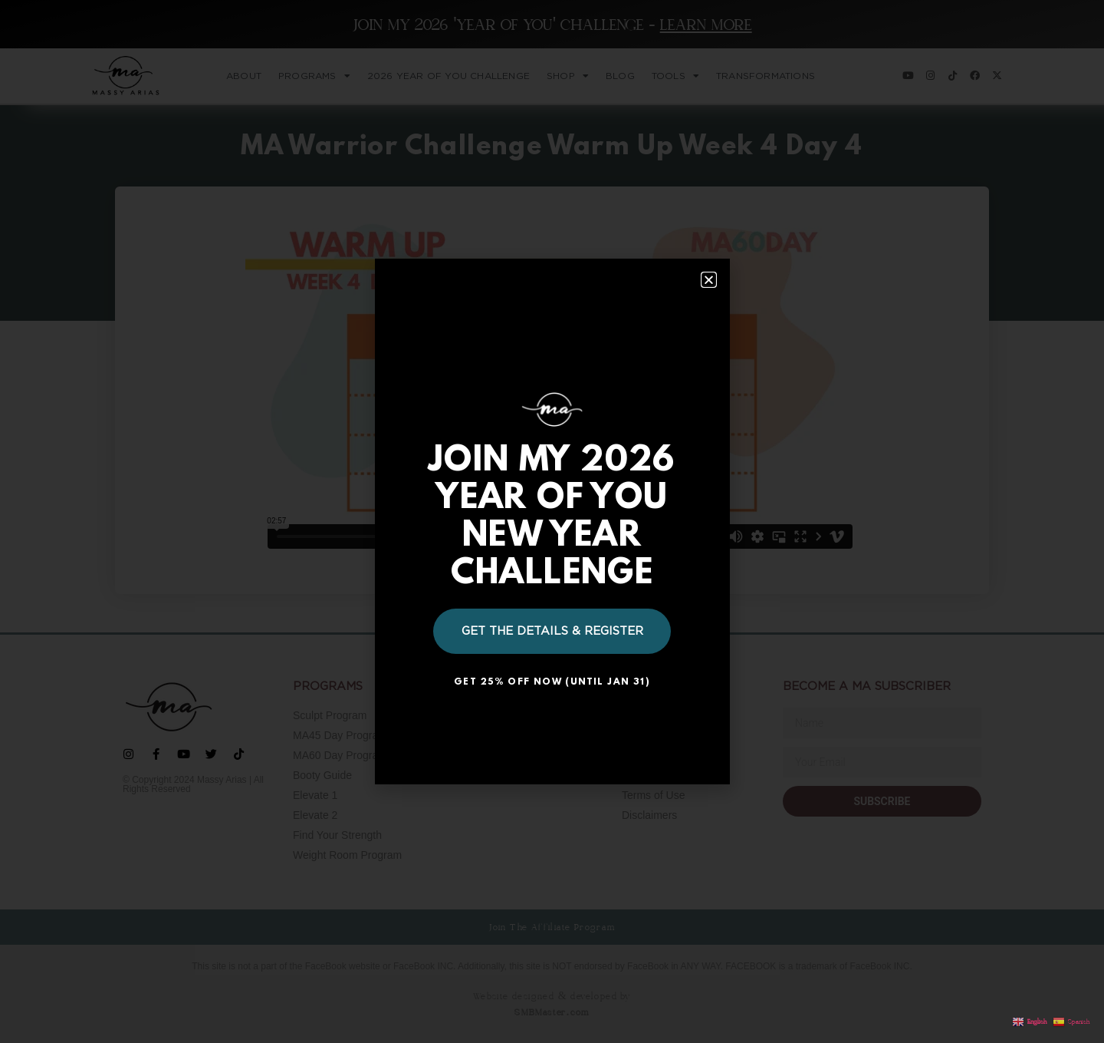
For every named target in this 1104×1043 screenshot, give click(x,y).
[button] (709, 280)
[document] (552, 521)
